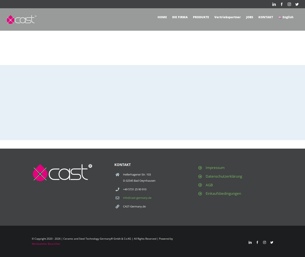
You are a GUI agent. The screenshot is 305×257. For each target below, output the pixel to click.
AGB (209, 184)
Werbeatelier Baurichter (46, 244)
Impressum (215, 167)
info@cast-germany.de (137, 198)
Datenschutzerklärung (224, 176)
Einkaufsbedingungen (223, 193)
